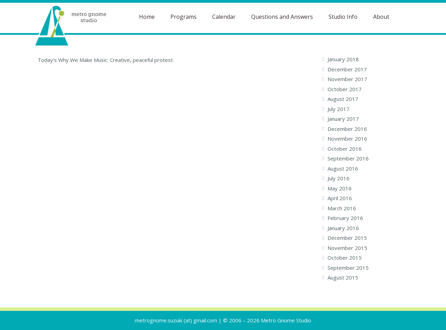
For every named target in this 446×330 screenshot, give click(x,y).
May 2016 (340, 188)
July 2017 (338, 108)
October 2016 (345, 148)
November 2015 (347, 247)
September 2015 (348, 267)
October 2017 (345, 89)
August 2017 (343, 98)
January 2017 (343, 118)
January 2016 (343, 228)
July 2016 (338, 178)
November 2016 (347, 138)
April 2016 (340, 198)
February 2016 (345, 217)
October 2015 (345, 257)
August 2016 (343, 168)
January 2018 (343, 59)
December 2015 (347, 237)
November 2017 (347, 79)
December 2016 (347, 128)
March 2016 (342, 208)
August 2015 (343, 277)
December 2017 (347, 69)
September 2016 (348, 158)
